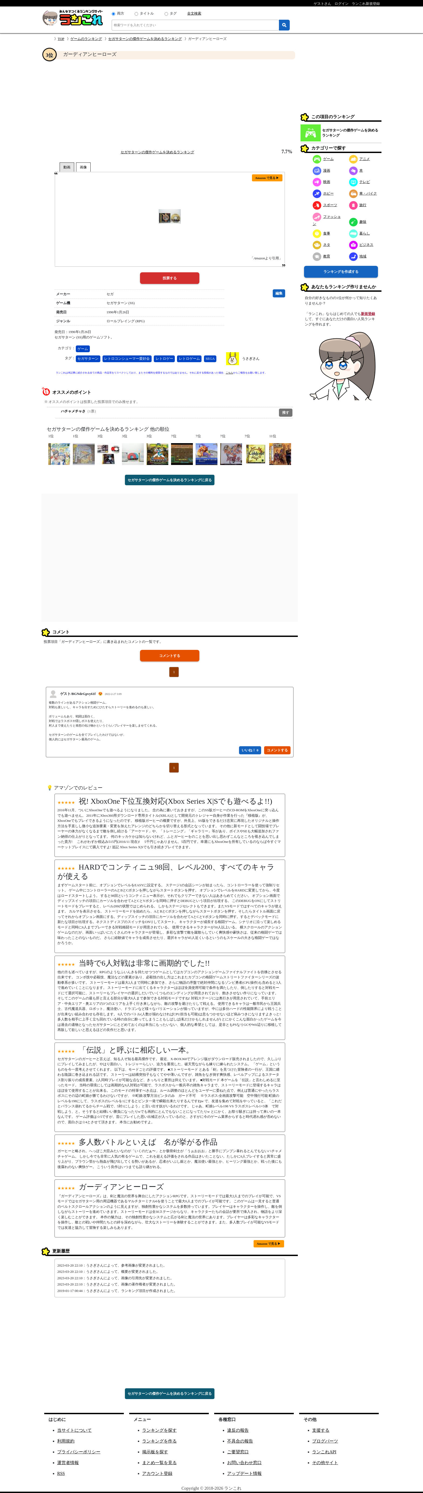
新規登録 (368, 314)
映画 (321, 182)
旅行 (358, 205)
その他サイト (325, 1462)
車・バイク (363, 193)
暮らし (359, 233)
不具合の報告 (240, 1441)
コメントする (169, 656)
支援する (320, 1430)
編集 (278, 293)
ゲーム (82, 349)
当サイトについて (74, 1430)
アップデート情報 (244, 1473)
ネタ (321, 245)
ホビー (323, 193)
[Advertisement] (169, 104)
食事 (321, 233)
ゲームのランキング (86, 39)
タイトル (147, 13)
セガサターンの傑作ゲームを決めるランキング (145, 39)
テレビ (359, 182)
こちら (229, 372)
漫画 (321, 170)
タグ (173, 13)
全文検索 (194, 13)
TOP (61, 39)
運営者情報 (68, 1462)
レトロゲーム (189, 359)
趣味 (358, 222)
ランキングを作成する (341, 272)
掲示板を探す (155, 1452)
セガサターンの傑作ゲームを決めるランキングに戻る (170, 480)
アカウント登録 (157, 1473)
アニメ (359, 159)
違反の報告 (238, 1430)
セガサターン (87, 359)
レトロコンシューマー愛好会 (127, 359)
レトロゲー (164, 359)
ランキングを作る (159, 1441)
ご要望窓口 (238, 1452)
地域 (358, 256)
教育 (321, 256)
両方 (120, 13)
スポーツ (325, 205)
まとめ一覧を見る (159, 1462)
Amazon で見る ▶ (267, 177)
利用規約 (65, 1441)
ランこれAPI (324, 1452)
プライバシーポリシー (78, 1452)
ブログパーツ (325, 1441)
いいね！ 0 (250, 750)
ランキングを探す (159, 1430)
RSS (61, 1473)
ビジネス (361, 245)
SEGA (210, 359)
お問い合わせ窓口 (244, 1462)
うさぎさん (251, 359)
